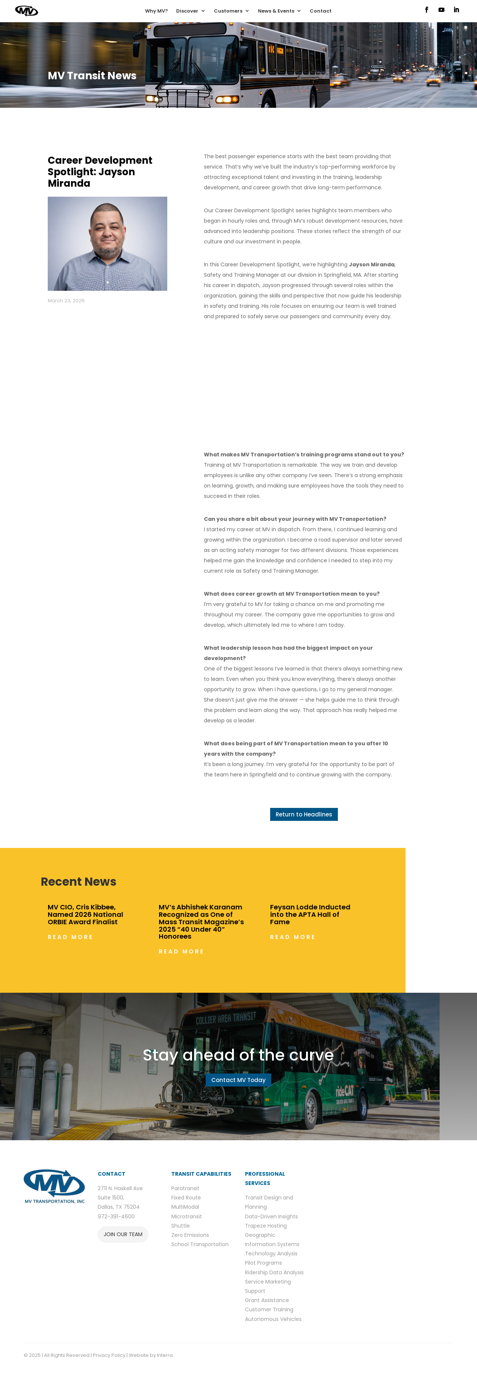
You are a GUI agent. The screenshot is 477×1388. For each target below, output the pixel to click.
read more (71, 937)
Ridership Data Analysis (274, 1272)
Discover (187, 10)
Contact (321, 10)
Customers (228, 10)
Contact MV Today (238, 1080)
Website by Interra (151, 1355)
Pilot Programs (263, 1262)
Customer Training (269, 1309)
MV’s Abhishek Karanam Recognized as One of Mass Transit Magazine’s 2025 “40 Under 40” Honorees (201, 921)
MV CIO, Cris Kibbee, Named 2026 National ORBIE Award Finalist (85, 914)
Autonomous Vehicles (273, 1319)
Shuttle (180, 1225)
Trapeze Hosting (266, 1225)
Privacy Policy (109, 1355)
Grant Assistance (267, 1300)
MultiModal (185, 1207)
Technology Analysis (271, 1253)
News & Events (276, 10)
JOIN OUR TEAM (123, 1234)
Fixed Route (186, 1197)
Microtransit (186, 1216)
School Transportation (200, 1244)
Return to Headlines (304, 814)
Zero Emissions (190, 1235)
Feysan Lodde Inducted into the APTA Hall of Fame (310, 914)
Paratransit (185, 1188)
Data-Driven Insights (271, 1216)
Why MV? (156, 10)
